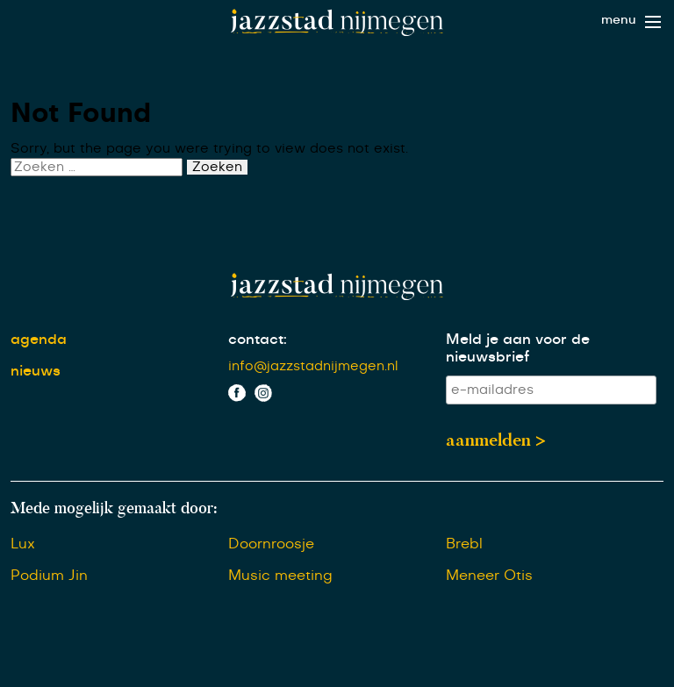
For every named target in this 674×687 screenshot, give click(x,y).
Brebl (464, 544)
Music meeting (280, 576)
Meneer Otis (489, 576)
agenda (39, 340)
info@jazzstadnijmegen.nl (313, 366)
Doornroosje (271, 544)
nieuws (36, 371)
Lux (23, 544)
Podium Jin (49, 576)
